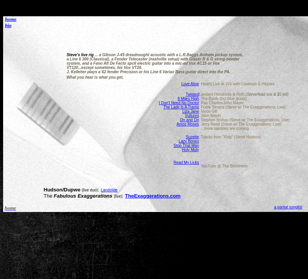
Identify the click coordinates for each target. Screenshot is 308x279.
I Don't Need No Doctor (179, 103)
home (11, 19)
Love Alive (190, 84)
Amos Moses (187, 124)
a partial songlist (288, 207)
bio (8, 25)
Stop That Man (186, 145)
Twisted (192, 94)
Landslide (109, 190)
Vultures (192, 116)
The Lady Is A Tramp (181, 107)
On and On (189, 120)
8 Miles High (188, 98)
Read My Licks (186, 162)
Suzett (191, 137)
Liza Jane (190, 111)
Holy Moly (190, 150)
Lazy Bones (189, 141)
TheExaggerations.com (153, 196)
